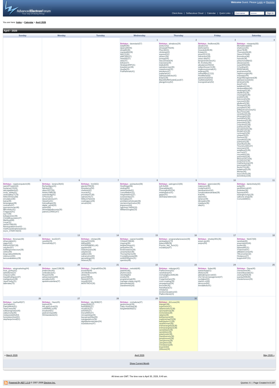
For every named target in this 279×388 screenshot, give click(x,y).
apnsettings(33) (88, 258)
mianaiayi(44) (243, 76)
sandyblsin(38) (165, 332)
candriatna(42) (165, 273)
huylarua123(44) (10, 188)
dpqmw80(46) (126, 48)
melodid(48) (135, 268)
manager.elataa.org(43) (130, 281)
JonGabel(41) (9, 304)
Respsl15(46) (48, 275)
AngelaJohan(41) (127, 245)
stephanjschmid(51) (11, 319)
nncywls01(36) (243, 154)
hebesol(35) (86, 260)
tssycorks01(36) (244, 174)
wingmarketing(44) (21, 268)
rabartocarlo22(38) (167, 309)
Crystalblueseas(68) (128, 256)
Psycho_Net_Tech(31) (168, 245)
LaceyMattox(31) (127, 192)
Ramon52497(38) (10, 245)
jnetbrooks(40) (48, 271)
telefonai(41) (203, 48)
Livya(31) (7, 222)
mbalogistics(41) (166, 192)
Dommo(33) (242, 137)
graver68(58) (86, 277)
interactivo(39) (204, 56)
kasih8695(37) (87, 306)
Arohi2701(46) (243, 167)
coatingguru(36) (88, 201)
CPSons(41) (47, 197)
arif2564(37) (86, 311)
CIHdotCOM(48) (127, 241)
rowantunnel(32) (166, 69)
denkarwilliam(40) (244, 88)
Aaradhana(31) (165, 288)
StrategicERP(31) (127, 65)
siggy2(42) (7, 243)
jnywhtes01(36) (243, 161)
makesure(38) (204, 186)
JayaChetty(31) (9, 281)
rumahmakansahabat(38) (209, 192)
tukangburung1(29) (245, 195)
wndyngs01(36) (243, 91)
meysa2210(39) (88, 241)
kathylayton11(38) (167, 321)
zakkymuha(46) (9, 313)
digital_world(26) (49, 205)
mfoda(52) (163, 290)
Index (19, 22)
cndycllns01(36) (244, 125)
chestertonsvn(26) (245, 279)
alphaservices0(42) (245, 80)
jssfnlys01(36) (243, 142)
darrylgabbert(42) (10, 190)
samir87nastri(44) (10, 186)
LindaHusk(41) (204, 188)
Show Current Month (139, 363)
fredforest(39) (214, 44)
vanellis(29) (47, 241)
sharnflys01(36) (244, 144)
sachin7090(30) (10, 224)
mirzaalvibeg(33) (88, 315)
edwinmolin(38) (165, 334)
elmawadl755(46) (166, 48)
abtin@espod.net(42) (207, 275)
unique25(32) (243, 135)
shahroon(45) (243, 48)
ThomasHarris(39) (128, 254)
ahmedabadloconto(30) (52, 210)
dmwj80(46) (125, 50)
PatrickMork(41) (10, 306)
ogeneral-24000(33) (128, 207)
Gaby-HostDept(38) (128, 306)
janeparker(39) (126, 248)
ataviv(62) (202, 197)
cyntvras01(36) (243, 133)
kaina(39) (7, 201)
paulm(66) (46, 207)
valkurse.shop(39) (244, 197)
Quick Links (224, 13)
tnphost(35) (47, 304)
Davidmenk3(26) (127, 286)
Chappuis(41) (9, 212)
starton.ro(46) (204, 281)
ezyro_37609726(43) (12, 231)
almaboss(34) (175, 44)
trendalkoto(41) (204, 286)
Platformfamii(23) (166, 294)
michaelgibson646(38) (168, 275)
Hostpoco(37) (243, 256)
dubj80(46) (124, 46)
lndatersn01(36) (244, 169)
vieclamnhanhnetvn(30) (130, 203)
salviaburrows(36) (167, 67)
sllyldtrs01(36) (243, 93)
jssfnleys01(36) (243, 127)
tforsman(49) (18, 239)
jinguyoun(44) (126, 205)
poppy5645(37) (87, 304)
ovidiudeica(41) (48, 273)
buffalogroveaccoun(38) (13, 250)
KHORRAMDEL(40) (89, 245)
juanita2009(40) (244, 277)
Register (270, 2)
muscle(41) (86, 192)
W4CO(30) (124, 54)
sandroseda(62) (127, 190)
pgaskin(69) (86, 248)
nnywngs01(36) (243, 95)
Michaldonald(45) (244, 46)
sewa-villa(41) (204, 59)
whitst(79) (85, 275)
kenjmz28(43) (58, 184)
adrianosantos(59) (50, 277)
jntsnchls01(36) (243, 123)
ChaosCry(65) (9, 275)
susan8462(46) (243, 65)
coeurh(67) (164, 277)
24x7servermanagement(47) (210, 277)
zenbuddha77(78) (10, 195)
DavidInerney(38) (166, 336)
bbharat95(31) (243, 248)
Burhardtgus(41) (49, 186)
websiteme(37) (9, 273)
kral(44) (201, 195)
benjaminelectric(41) (207, 61)
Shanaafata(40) (166, 188)
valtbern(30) (86, 254)
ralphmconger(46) (244, 73)
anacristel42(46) (244, 243)
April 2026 (41, 22)
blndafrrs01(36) (243, 131)
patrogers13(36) (176, 184)
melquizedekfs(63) (11, 315)
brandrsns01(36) (244, 120)
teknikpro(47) (164, 71)
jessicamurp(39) (244, 71)
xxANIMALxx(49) (49, 309)
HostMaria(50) (204, 76)
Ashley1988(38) (49, 192)
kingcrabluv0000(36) (12, 254)
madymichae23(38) (167, 319)
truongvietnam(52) (206, 82)
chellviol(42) (86, 190)
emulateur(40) (9, 199)
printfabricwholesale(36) (130, 201)
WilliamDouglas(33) (128, 210)
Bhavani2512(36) (244, 159)
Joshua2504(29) (244, 275)
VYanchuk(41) (243, 250)
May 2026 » (268, 355)
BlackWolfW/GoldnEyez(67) (171, 80)
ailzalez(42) (203, 46)
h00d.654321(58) (10, 197)
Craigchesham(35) (167, 279)
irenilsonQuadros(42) (168, 292)
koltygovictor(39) (10, 216)
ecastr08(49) (86, 271)
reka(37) (123, 61)
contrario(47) (8, 205)
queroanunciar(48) (11, 207)
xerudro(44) (86, 203)
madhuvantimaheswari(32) (14, 229)
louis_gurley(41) (10, 271)
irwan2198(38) (58, 268)
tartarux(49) (203, 199)
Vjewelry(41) (47, 201)
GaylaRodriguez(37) (12, 277)
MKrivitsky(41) (9, 210)
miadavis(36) (203, 203)
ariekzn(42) (164, 46)
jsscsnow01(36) (244, 165)
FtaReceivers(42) (166, 271)
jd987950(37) (126, 56)
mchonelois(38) (165, 313)
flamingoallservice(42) (12, 227)
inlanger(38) (164, 304)
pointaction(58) (136, 184)
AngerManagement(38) (247, 78)
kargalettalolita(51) (128, 309)
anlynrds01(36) (243, 157)
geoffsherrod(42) (244, 188)
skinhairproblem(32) (167, 197)
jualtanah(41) (164, 73)
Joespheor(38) (165, 343)
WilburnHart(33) (88, 199)
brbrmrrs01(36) (243, 99)
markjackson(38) (10, 279)
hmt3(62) (95, 184)
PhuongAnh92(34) (167, 190)
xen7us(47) (242, 152)
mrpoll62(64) (86, 281)
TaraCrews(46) (9, 309)
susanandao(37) (127, 197)
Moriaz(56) (241, 172)
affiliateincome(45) (245, 252)
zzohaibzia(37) (136, 302)
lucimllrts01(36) (243, 118)
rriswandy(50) (253, 44)
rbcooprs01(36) (243, 105)
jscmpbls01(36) (243, 108)
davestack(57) (136, 44)
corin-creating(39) (166, 281)
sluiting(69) (125, 188)
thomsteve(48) (243, 56)
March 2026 (11, 355)
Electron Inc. (50, 382)
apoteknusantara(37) (51, 281)
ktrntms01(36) (243, 82)
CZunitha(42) (242, 67)
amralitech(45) (48, 279)
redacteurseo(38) (88, 250)
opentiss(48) (125, 260)
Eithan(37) (124, 63)
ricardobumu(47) (88, 323)
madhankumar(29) (245, 163)
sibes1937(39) (48, 190)
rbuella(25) (124, 69)
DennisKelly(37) (49, 243)
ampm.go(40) (204, 241)
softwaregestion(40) (11, 311)
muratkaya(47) (165, 248)
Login (260, 2)
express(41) (164, 54)
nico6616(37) (86, 309)
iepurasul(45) (242, 192)
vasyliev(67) (8, 248)
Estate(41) (202, 52)
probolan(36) (242, 190)
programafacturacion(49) (179, 239)
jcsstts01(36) (242, 97)
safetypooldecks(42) (168, 76)
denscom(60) (203, 283)
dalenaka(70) (9, 283)
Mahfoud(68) (8, 220)
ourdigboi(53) (204, 279)
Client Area (177, 13)
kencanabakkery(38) (12, 258)
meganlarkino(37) (127, 195)
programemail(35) (127, 279)
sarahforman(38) (166, 323)
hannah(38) (242, 59)
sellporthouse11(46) (206, 67)
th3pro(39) (163, 78)
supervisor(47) (165, 306)
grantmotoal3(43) (205, 78)
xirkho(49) (7, 252)
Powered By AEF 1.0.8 (19, 382)
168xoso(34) (164, 349)
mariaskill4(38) (126, 52)
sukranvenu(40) (88, 256)
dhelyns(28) (203, 273)
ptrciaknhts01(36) (244, 129)
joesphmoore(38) (166, 338)
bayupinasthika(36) (89, 317)
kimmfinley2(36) (244, 176)
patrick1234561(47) (50, 212)
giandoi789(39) (87, 186)
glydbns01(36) (243, 103)
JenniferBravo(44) (88, 273)
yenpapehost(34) (166, 283)
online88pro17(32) (206, 73)
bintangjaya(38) (10, 203)
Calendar (211, 13)
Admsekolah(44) (127, 283)
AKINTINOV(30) (88, 283)
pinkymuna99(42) (244, 61)
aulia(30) (241, 186)
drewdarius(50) (87, 188)
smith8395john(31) (128, 258)
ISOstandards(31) (50, 315)
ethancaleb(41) (9, 241)
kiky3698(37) (96, 302)
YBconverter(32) (244, 254)
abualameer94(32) (206, 65)
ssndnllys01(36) (244, 114)
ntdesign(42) (174, 268)
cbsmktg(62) (125, 275)
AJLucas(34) (174, 302)
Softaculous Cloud (194, 13)
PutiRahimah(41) (127, 71)
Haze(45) (56, 302)
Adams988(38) (165, 243)
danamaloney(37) (49, 199)
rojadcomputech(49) (21, 184)
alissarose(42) (243, 63)
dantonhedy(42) (253, 184)
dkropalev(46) (204, 201)
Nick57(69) (251, 239)
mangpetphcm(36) (89, 319)
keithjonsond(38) (166, 317)
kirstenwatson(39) (127, 250)
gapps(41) (163, 195)
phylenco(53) (125, 273)
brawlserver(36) (126, 67)
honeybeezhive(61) (11, 317)
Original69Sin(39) (98, 268)
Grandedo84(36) (205, 50)
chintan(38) (96, 239)
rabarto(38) (164, 315)
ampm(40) (202, 243)
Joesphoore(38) (166, 341)
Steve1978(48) (243, 54)
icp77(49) (7, 214)
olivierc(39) (164, 56)
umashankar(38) (127, 252)
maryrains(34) (165, 63)
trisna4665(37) (87, 313)
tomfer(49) (241, 245)
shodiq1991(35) (214, 239)
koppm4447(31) (244, 258)
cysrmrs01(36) (243, 101)
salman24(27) (87, 197)
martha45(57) (19, 302)
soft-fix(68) (163, 186)
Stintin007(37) (87, 279)
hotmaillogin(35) (49, 203)
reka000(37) (125, 59)
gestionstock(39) (127, 304)
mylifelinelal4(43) (205, 80)
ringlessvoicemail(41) (207, 69)
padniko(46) (125, 271)
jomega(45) (164, 59)
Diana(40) (251, 268)
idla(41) (201, 205)
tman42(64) (164, 347)
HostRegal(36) (126, 186)
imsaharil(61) (47, 311)
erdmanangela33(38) (168, 326)
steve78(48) (242, 50)
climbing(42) (164, 52)
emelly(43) (124, 277)
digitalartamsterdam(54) (91, 321)
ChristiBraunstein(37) (12, 218)
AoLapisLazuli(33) (50, 306)
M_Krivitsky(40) (205, 63)
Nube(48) (212, 268)
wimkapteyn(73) (166, 241)
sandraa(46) (242, 241)
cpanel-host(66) (136, 239)
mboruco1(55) (9, 256)
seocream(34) (243, 148)
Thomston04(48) (244, 52)
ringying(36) (125, 243)
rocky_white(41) (10, 192)
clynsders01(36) (244, 140)
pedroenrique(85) (49, 313)
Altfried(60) (86, 243)
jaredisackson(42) (206, 190)
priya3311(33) (204, 54)
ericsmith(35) (164, 286)
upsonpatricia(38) (166, 311)
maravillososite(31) (245, 273)
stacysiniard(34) (166, 61)
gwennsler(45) (214, 184)
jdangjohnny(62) (166, 82)
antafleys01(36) (244, 150)
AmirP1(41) (242, 84)
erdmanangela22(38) (168, 328)
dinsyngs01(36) (243, 116)
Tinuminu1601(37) (245, 146)
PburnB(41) (164, 50)
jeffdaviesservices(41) (246, 110)
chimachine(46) (243, 271)
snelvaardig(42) (49, 195)
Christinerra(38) (166, 345)
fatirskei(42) (47, 188)
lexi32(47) (56, 239)
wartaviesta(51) (204, 271)
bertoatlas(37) (126, 199)
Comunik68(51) (243, 199)
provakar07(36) (87, 195)
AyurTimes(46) (243, 112)
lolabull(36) (164, 65)
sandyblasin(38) (166, 330)
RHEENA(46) (243, 69)
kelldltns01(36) (243, 86)
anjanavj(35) (203, 71)
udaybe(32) (86, 252)
